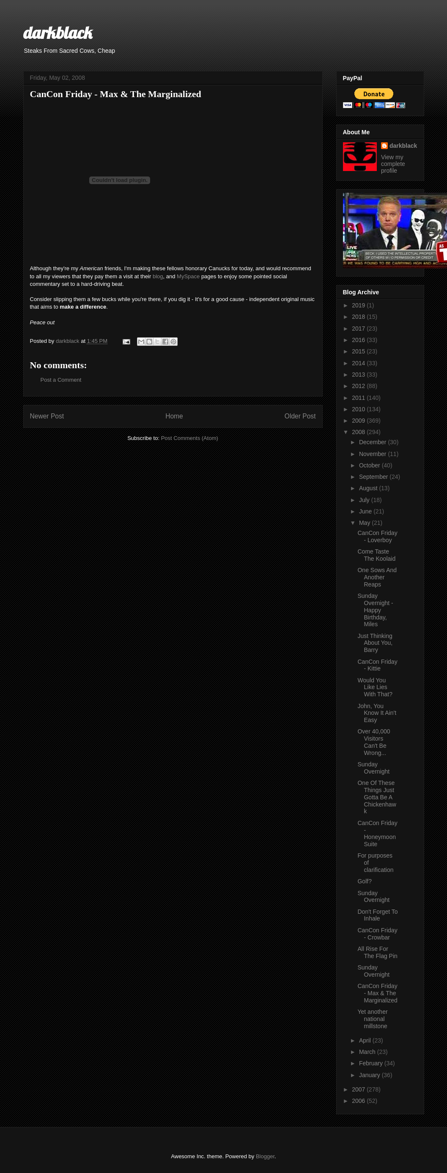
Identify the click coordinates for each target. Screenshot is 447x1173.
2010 (359, 409)
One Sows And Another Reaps (377, 577)
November (373, 454)
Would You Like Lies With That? (374, 687)
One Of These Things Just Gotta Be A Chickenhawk (376, 797)
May (365, 522)
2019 (359, 305)
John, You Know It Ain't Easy (376, 713)
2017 (359, 328)
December (373, 442)
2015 (359, 351)
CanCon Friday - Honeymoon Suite (377, 833)
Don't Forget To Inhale (377, 915)
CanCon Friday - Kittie (377, 665)
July (365, 500)
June (366, 511)
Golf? (364, 881)
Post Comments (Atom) (189, 438)
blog (158, 276)
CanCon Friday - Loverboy (377, 536)
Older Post (300, 416)
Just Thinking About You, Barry (374, 643)
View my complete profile (393, 164)
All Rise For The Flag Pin (377, 952)
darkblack (57, 32)
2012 (359, 386)
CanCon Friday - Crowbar (377, 934)
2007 (359, 1089)
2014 (359, 363)
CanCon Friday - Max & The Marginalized (377, 993)
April (366, 1040)
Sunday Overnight (373, 768)
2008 (359, 432)
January (370, 1075)
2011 (359, 397)
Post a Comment (61, 380)
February (371, 1063)
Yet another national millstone (372, 1018)
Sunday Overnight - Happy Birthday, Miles (375, 609)
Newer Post (47, 416)
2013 (359, 374)
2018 (359, 316)
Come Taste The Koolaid (376, 555)
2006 (359, 1100)
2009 (359, 420)
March (368, 1051)
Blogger (265, 1156)
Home (174, 416)
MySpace (188, 276)
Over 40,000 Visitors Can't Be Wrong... (373, 742)
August (369, 488)
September (374, 476)
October (370, 465)
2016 (359, 340)
